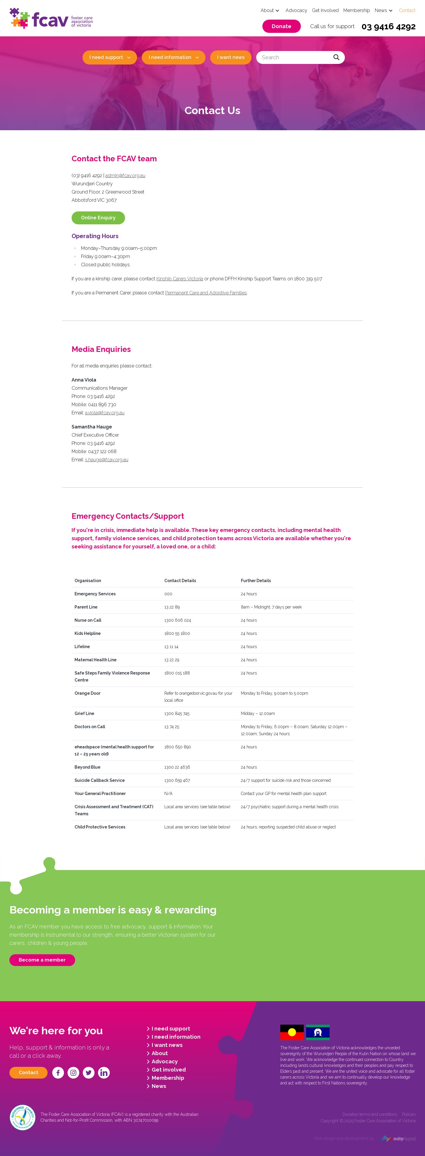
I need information (170, 57)
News (381, 10)
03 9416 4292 (389, 26)
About (267, 10)
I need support (106, 57)
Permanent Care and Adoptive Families (206, 293)
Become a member (42, 960)
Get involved (325, 10)
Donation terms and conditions (370, 1114)
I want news (230, 57)
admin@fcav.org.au (125, 175)
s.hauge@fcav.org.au (106, 459)
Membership (356, 10)
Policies (409, 1114)
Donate (281, 26)
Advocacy (296, 10)
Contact (407, 10)
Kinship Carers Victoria (179, 279)
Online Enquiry (98, 218)
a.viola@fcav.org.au (104, 413)
